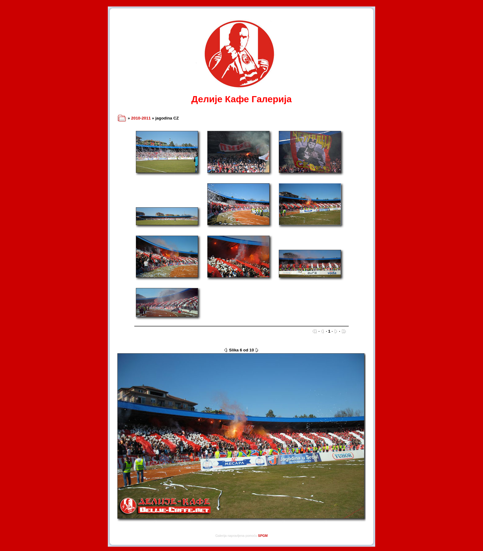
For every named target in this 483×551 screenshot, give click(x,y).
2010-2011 (141, 118)
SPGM (263, 535)
